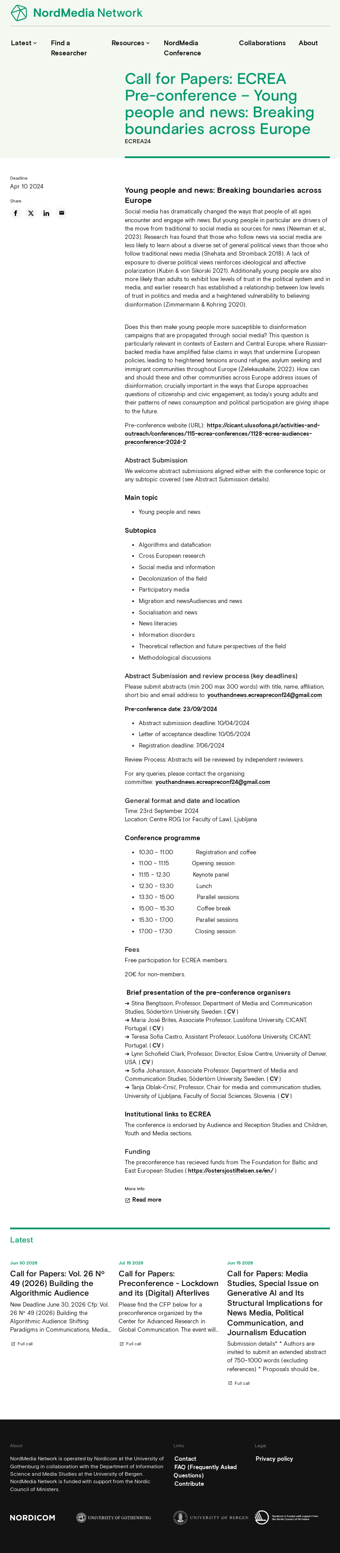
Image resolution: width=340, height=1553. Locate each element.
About (308, 43)
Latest (24, 43)
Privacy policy (274, 1458)
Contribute (189, 1484)
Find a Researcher (69, 48)
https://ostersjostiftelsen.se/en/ (231, 1170)
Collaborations (262, 43)
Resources (131, 43)
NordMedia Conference (182, 48)
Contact (185, 1458)
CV (231, 1011)
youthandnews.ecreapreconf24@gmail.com (264, 695)
